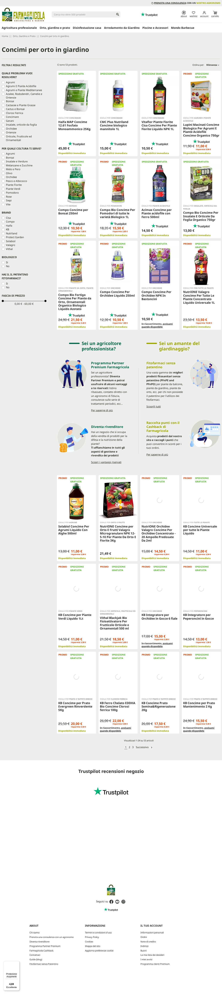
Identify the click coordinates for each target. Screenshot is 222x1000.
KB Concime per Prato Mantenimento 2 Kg (199, 704)
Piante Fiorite (14, 184)
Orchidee (11, 128)
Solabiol (10, 241)
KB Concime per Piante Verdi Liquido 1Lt (74, 616)
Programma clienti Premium (155, 963)
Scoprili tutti (153, 406)
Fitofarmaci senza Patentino (43, 963)
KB (7, 229)
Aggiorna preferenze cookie (99, 950)
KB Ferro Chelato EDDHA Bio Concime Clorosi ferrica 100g (117, 706)
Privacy (114, 981)
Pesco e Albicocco (16, 181)
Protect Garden (15, 237)
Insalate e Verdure (17, 161)
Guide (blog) (35, 959)
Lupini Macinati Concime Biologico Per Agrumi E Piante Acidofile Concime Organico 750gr (201, 130)
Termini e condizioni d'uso (98, 932)
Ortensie (11, 132)
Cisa (8, 217)
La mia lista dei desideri (152, 954)
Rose (9, 196)
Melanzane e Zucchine (19, 165)
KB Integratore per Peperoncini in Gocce (198, 616)
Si (7, 262)
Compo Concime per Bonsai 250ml (73, 211)
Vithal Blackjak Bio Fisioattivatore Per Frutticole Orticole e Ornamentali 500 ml (114, 623)
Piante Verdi (13, 188)
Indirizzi (144, 946)
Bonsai (10, 101)
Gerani (10, 120)
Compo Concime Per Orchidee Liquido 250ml (117, 293)
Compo (10, 221)
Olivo (9, 173)
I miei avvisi (146, 959)
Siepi (9, 200)
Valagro (10, 245)
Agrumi (10, 82)
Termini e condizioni (129, 981)
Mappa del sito (92, 946)
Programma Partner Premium (44, 946)
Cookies (89, 941)
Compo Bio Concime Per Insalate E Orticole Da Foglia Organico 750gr (200, 216)
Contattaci (34, 954)
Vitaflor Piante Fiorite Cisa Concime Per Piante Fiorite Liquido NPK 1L (159, 125)
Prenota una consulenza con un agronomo (51, 937)
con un (185, 3)
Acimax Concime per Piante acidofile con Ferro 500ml (157, 213)
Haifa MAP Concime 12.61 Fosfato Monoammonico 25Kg (74, 125)
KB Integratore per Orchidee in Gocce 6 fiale (159, 616)
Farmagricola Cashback (41, 950)
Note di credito (148, 941)
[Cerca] (86, 14)
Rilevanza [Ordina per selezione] (212, 64)
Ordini (143, 937)
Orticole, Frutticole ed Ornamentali (19, 138)
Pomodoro (12, 192)
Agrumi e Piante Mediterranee (24, 90)
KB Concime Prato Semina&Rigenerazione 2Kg (159, 706)
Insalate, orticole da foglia (21, 124)
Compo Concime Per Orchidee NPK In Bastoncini (156, 295)
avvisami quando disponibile (157, 325)
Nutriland (11, 233)
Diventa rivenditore (39, 941)
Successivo (144, 747)
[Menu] (17, 963)
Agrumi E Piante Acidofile (21, 86)
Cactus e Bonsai (15, 109)
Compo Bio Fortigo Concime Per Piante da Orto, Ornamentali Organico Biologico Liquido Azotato (74, 302)
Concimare (12, 116)
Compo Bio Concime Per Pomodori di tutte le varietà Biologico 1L (117, 213)
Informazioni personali (152, 932)
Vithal (9, 249)
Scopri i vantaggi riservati (106, 462)
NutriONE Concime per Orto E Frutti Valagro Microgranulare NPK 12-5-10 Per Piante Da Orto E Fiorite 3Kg (118, 533)
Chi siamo (34, 932)
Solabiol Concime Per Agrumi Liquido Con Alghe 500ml (73, 529)
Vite (8, 204)
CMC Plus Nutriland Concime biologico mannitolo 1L (114, 125)
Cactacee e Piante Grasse (20, 105)
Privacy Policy (92, 937)
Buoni (143, 950)
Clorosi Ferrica (14, 113)
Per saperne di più (102, 410)
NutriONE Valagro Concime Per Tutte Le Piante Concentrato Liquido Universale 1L (199, 297)
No (7, 266)
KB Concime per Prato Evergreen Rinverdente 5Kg (75, 706)
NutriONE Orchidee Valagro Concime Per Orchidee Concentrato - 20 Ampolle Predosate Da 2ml (159, 533)
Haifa (9, 225)
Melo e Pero (13, 169)
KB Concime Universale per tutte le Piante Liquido (200, 529)
